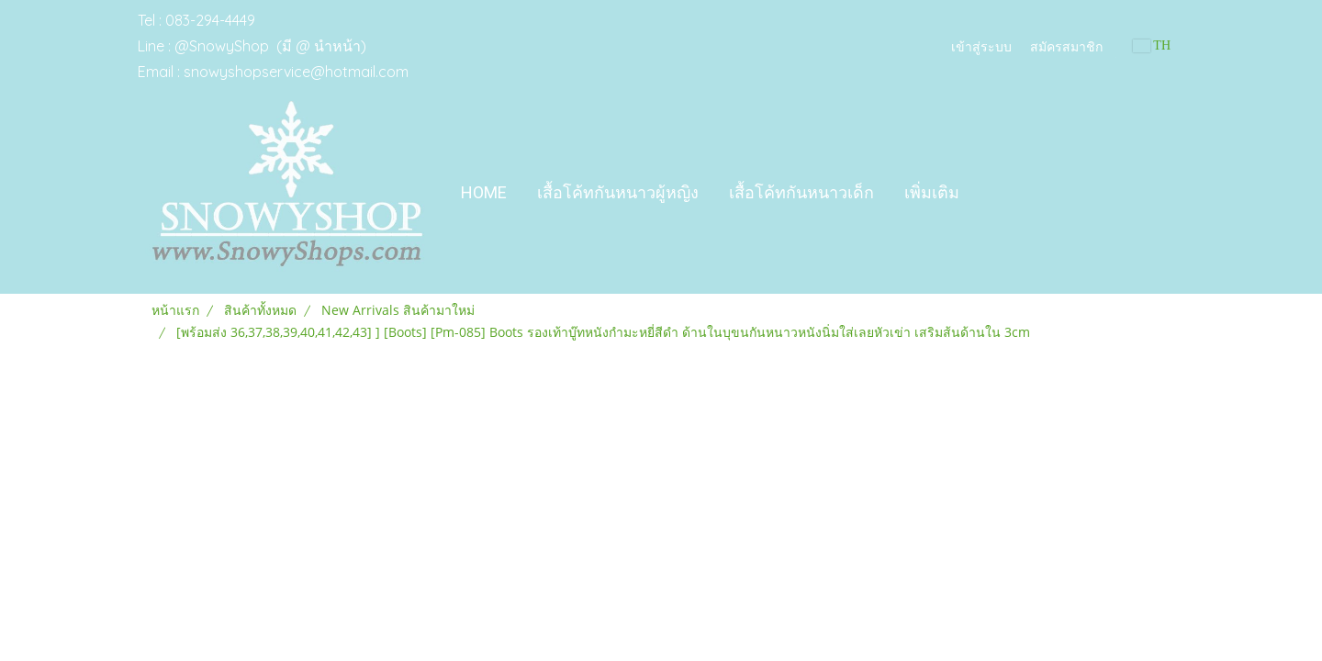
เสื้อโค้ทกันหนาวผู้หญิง (618, 192)
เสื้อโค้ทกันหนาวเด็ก (801, 192)
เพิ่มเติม (931, 192)
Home (484, 192)
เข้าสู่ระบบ (981, 45)
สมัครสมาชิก (1066, 45)
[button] (990, 192)
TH (1152, 45)
